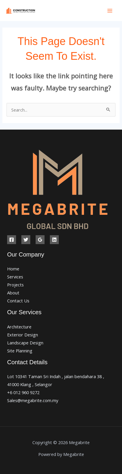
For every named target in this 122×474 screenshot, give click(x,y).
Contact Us (18, 301)
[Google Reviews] (40, 239)
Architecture (19, 327)
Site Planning (19, 351)
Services (15, 277)
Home (13, 269)
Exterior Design (22, 335)
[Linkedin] (54, 239)
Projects (15, 285)
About (13, 293)
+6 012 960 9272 (23, 392)
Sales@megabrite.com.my (32, 400)
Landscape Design (25, 343)
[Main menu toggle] (110, 10)
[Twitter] (25, 239)
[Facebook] (11, 239)
